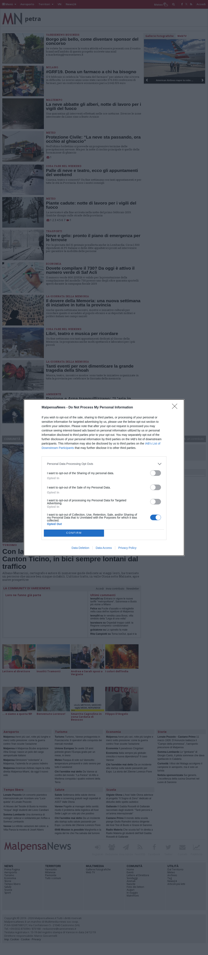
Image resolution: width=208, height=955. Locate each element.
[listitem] (104, 464)
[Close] (176, 408)
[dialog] (104, 478)
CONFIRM (74, 533)
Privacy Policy (127, 547)
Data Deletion (80, 547)
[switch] (155, 473)
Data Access (104, 547)
